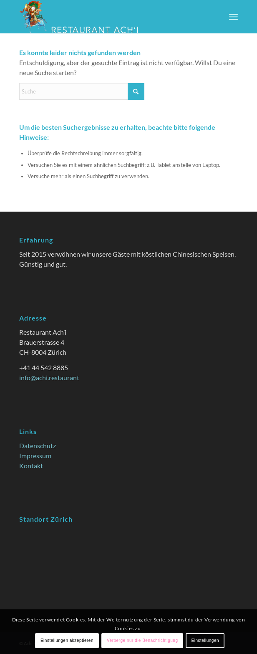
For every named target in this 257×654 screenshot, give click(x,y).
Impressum (35, 456)
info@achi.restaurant (49, 377)
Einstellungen (205, 640)
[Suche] (81, 91)
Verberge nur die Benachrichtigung (142, 640)
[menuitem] (233, 17)
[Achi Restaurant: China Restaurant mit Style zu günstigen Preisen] (106, 16)
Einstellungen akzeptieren (66, 640)
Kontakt (31, 466)
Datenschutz (37, 445)
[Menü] (233, 17)
